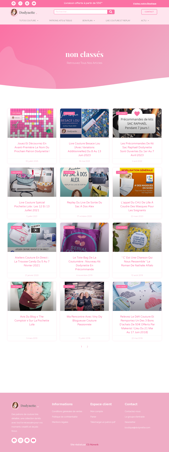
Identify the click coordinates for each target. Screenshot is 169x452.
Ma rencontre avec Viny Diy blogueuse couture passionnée (84, 320)
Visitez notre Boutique (144, 3)
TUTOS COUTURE (29, 20)
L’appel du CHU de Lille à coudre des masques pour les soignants (137, 206)
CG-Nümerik (92, 444)
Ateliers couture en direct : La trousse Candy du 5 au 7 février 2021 (32, 261)
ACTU (145, 20)
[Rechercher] (110, 12)
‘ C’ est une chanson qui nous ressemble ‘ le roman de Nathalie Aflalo (137, 261)
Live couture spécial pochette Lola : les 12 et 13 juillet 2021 (32, 206)
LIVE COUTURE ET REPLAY (118, 20)
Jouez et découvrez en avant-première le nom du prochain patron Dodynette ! (31, 147)
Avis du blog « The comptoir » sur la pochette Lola (31, 320)
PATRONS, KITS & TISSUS (60, 20)
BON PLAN (89, 20)
